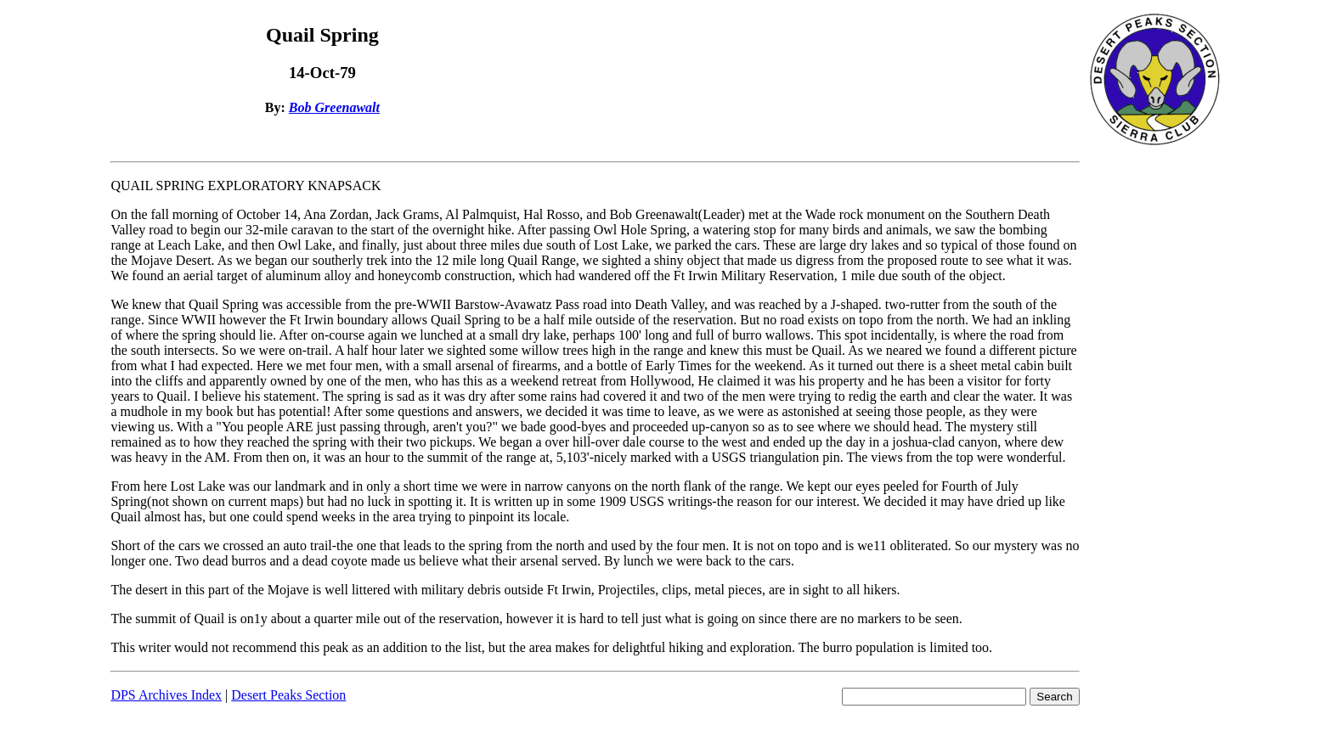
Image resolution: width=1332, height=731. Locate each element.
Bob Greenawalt (334, 107)
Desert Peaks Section (288, 695)
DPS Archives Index (166, 695)
